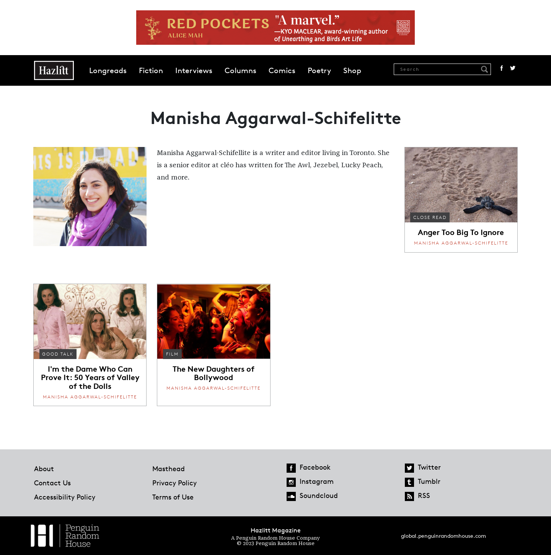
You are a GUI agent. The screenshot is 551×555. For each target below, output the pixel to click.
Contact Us (52, 482)
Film (172, 354)
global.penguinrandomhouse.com (443, 535)
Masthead (168, 468)
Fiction (151, 70)
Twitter (512, 68)
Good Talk (57, 354)
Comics (282, 70)
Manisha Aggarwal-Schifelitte (461, 243)
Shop (352, 70)
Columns (240, 70)
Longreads (108, 70)
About (44, 468)
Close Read (430, 217)
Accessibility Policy (64, 497)
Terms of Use (173, 497)
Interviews (193, 70)
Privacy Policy (174, 482)
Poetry (319, 70)
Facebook (501, 68)
